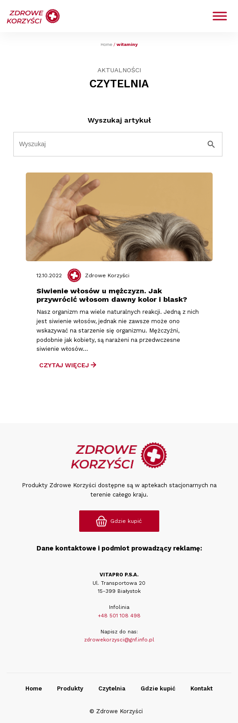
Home (106, 44)
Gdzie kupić (158, 688)
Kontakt (201, 688)
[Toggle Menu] (220, 16)
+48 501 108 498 (119, 615)
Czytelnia (111, 688)
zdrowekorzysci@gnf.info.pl (119, 640)
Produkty (70, 688)
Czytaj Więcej (67, 365)
